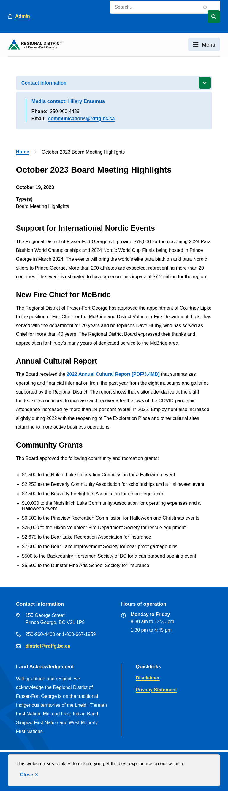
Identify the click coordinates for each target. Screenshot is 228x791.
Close (26, 774)
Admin (22, 16)
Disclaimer (148, 677)
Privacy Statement (156, 689)
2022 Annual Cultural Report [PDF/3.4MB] (113, 374)
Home (22, 151)
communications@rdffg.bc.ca (81, 118)
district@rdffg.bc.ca (48, 646)
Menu (208, 45)
